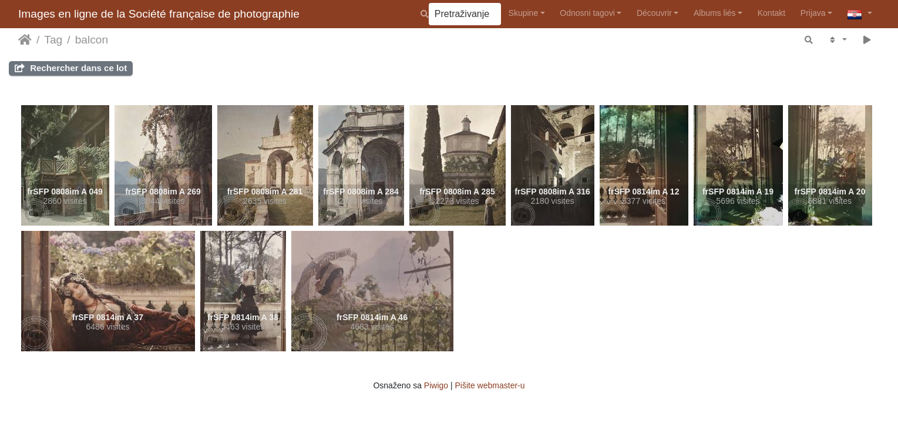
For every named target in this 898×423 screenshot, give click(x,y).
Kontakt (771, 13)
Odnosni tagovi (587, 13)
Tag (53, 39)
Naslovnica (25, 39)
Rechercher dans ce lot (71, 68)
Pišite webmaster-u (490, 385)
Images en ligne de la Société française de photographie (159, 14)
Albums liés (715, 13)
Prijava (813, 13)
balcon (92, 39)
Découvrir (654, 13)
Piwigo (436, 385)
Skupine (524, 13)
